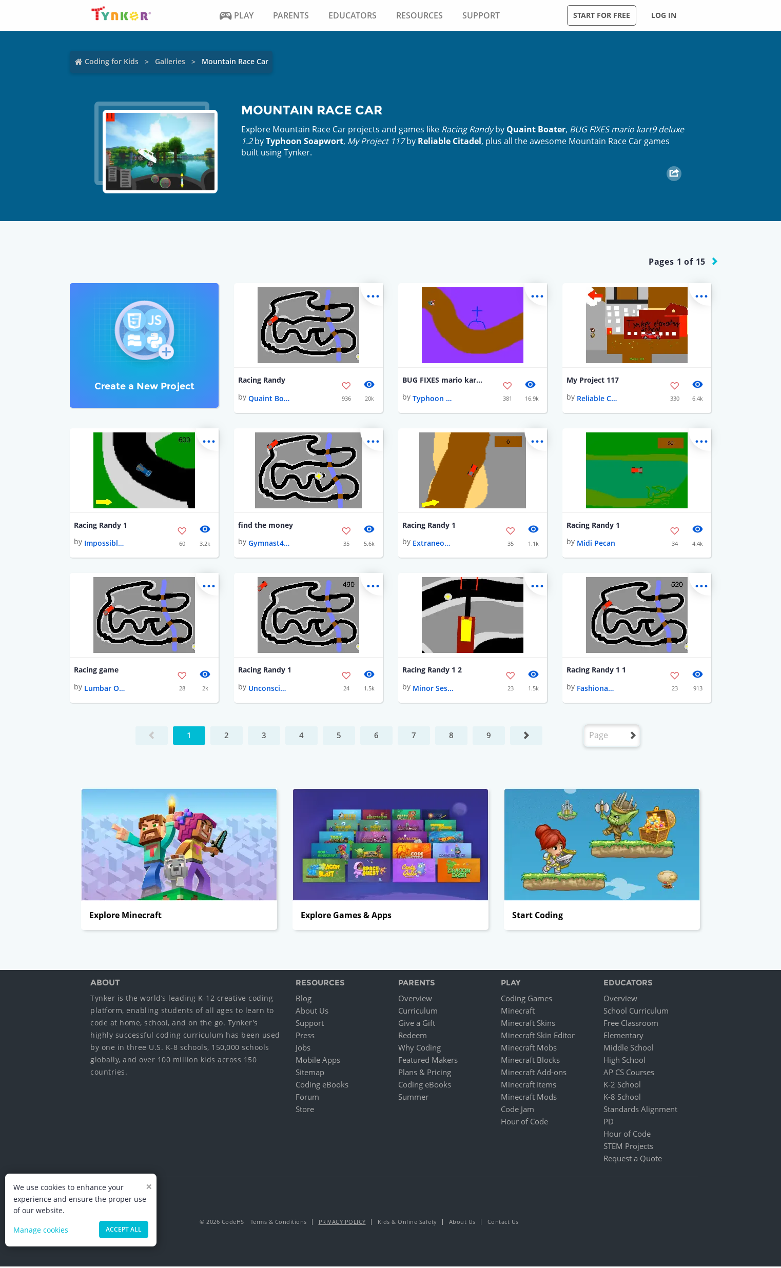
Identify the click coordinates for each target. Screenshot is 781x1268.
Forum (307, 1098)
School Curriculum (636, 1012)
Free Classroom (630, 1024)
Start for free (601, 15)
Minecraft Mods (529, 1098)
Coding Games (526, 1000)
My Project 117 (593, 380)
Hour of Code (524, 1123)
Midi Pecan (596, 544)
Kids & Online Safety (407, 1223)
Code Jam (517, 1110)
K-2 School (622, 1086)
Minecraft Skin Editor (538, 1037)
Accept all (124, 1229)
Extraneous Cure (433, 544)
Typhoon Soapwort (304, 141)
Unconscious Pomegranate (268, 690)
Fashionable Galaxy (597, 690)
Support (310, 1024)
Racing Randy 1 (100, 526)
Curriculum (418, 1012)
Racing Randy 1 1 (596, 671)
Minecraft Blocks (530, 1061)
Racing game (96, 671)
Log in (663, 15)
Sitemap (310, 1073)
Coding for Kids (112, 61)
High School (624, 1061)
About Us (312, 1012)
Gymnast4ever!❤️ (268, 544)
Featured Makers (428, 1061)
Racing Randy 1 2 (432, 671)
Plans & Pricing (424, 1073)
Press (305, 1037)
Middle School (628, 1049)
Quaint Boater (535, 129)
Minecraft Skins (528, 1024)
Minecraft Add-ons (534, 1073)
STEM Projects (628, 1147)
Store (305, 1110)
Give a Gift (416, 1024)
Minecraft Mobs (529, 1049)
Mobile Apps (318, 1061)
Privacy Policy (342, 1223)
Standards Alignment (640, 1110)
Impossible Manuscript (104, 544)
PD (608, 1123)
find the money (265, 526)
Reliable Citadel (449, 141)
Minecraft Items (528, 1086)
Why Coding (419, 1049)
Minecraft (518, 1012)
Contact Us (503, 1223)
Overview (415, 1000)
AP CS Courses (628, 1073)
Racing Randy (261, 380)
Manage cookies (40, 1230)
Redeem (412, 1037)
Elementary (623, 1037)
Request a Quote (632, 1160)
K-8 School (622, 1098)
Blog (303, 1000)
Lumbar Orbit (104, 690)
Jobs (303, 1049)
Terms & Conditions (278, 1223)
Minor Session (433, 690)
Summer (413, 1098)
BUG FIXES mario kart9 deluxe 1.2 (443, 380)
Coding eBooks (322, 1086)
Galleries (170, 61)
